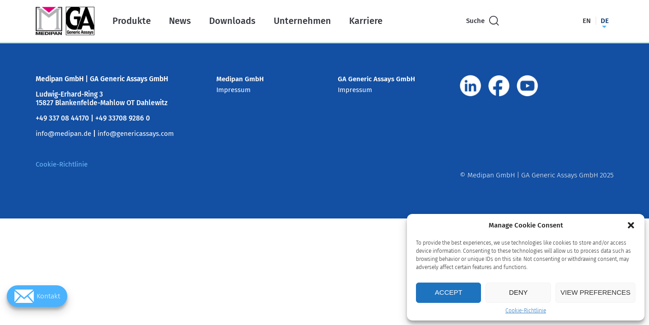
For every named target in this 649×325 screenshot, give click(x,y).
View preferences (595, 292)
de (605, 21)
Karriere (366, 20)
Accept (448, 292)
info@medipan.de (63, 134)
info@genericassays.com (136, 134)
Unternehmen (302, 20)
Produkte (131, 20)
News (180, 20)
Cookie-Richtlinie (525, 310)
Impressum (233, 90)
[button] (630, 225)
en (587, 21)
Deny (518, 292)
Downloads (232, 20)
